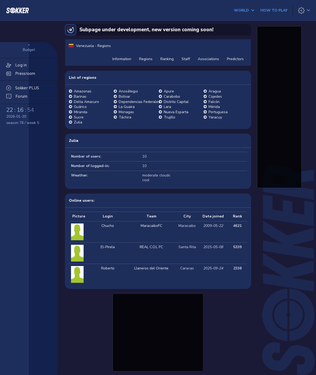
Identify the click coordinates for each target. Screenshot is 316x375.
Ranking (167, 58)
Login (108, 216)
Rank (237, 216)
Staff (186, 58)
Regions (145, 58)
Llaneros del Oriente (151, 268)
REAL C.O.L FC (151, 246)
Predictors (235, 58)
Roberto (108, 268)
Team (151, 216)
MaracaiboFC (151, 225)
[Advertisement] (158, 331)
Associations (208, 58)
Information (121, 58)
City (187, 216)
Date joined (213, 216)
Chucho (107, 225)
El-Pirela (108, 246)
